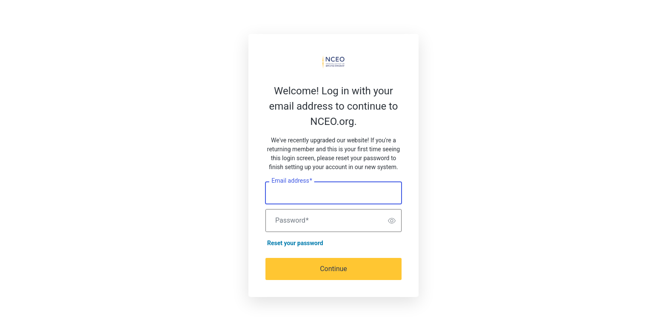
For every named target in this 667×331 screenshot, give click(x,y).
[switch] (391, 220)
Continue (333, 269)
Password (292, 220)
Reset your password (295, 243)
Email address (291, 181)
